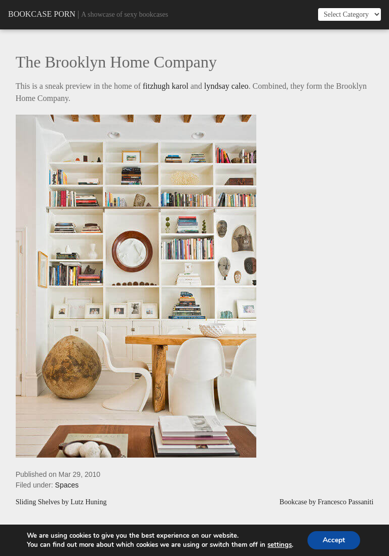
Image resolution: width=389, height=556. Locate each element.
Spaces (67, 485)
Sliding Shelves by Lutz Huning (61, 502)
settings (279, 544)
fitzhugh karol (165, 86)
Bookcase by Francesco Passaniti (326, 502)
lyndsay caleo (226, 86)
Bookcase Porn (41, 14)
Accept (334, 540)
